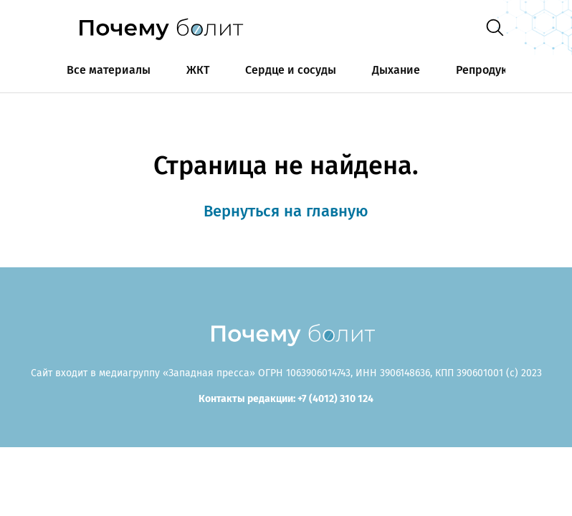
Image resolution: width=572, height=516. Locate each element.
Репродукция (492, 70)
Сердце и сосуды (290, 70)
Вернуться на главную (286, 211)
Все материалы (109, 70)
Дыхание (396, 70)
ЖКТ (197, 70)
